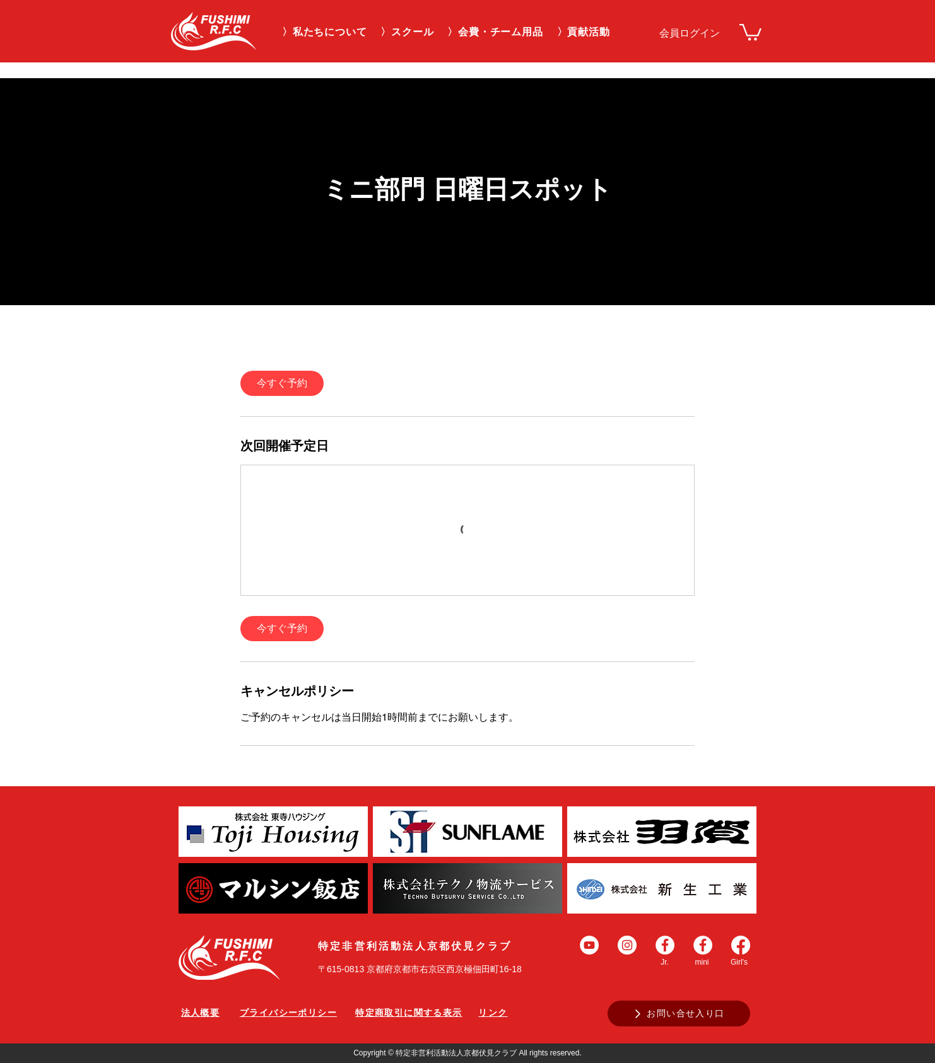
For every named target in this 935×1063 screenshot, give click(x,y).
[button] (407, 32)
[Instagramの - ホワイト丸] (627, 945)
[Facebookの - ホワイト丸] (665, 945)
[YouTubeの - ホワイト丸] (589, 945)
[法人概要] (200, 1013)
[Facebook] (740, 945)
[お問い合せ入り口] (679, 1013)
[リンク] (493, 1013)
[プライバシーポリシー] (288, 1013)
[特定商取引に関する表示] (409, 1013)
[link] (750, 31)
